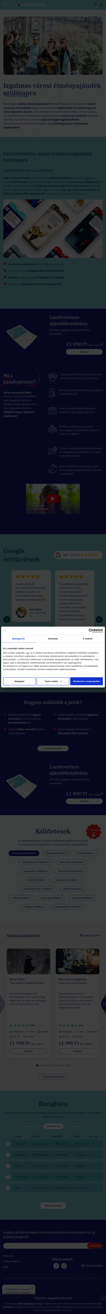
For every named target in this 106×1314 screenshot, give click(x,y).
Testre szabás (53, 681)
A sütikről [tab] (87, 638)
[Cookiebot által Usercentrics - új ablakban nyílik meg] (91, 631)
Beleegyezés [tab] (18, 638)
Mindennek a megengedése (86, 681)
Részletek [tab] (53, 638)
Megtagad (19, 681)
